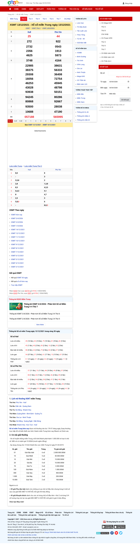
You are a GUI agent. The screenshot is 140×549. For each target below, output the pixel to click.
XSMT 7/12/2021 (17, 252)
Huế (29, 32)
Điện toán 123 (82, 84)
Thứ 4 (103, 27)
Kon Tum (29, 425)
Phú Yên (58, 32)
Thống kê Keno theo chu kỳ (114, 512)
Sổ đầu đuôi (87, 9)
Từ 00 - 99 (81, 39)
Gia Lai (18, 417)
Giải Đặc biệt (81, 43)
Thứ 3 (103, 42)
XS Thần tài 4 (106, 61)
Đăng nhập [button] (127, 3)
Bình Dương (81, 56)
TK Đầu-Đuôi (81, 27)
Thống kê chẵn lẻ (83, 120)
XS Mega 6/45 (106, 23)
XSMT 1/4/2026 (17, 226)
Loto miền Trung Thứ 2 (33, 166)
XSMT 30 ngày (22, 278)
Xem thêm (40, 325)
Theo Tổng (81, 35)
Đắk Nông (37, 421)
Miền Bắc (80, 94)
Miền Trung (81, 98)
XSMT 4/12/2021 (17, 263)
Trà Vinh (80, 60)
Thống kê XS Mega (82, 108)
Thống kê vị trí (68, 512)
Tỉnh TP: (103, 94)
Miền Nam (80, 102)
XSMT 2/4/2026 (17, 222)
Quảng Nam (27, 406)
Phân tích (51, 9)
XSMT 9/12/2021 (17, 244)
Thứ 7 (103, 49)
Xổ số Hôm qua (81, 48)
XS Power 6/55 (106, 38)
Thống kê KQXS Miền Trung (20, 299)
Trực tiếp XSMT (16, 285)
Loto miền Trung (15, 166)
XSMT (31, 9)
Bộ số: (102, 73)
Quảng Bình (21, 414)
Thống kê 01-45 (83, 112)
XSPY (29, 293)
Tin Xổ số (99, 9)
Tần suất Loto (82, 31)
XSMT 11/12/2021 (18, 237)
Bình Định (30, 414)
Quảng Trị (38, 414)
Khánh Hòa (27, 410)
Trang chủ (11, 512)
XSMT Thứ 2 (36, 28)
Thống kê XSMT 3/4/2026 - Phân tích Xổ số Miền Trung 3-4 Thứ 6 (34, 314)
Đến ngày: (104, 88)
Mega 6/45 (81, 76)
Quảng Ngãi (28, 421)
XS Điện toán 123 (107, 57)
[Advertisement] (40, 147)
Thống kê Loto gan (81, 512)
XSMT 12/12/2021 (34, 125)
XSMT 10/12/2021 (18, 241)
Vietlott (40, 9)
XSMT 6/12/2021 (17, 256)
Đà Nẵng (19, 410)
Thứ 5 (103, 46)
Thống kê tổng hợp (96, 512)
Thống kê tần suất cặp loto (27, 515)
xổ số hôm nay (22, 281)
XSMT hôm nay (16, 215)
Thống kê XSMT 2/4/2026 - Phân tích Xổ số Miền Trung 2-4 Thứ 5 (34, 319)
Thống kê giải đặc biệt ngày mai (49, 515)
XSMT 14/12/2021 (49, 125)
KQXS (15, 291)
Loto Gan (80, 23)
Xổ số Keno (49, 512)
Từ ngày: (103, 82)
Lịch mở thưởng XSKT (21, 399)
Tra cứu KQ (74, 9)
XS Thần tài (81, 80)
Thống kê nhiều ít (83, 116)
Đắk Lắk (18, 406)
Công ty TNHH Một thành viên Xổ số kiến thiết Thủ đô (61, 532)
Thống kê (62, 9)
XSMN (24, 9)
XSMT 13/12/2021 (48, 28)
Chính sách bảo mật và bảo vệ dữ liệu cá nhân (22, 535)
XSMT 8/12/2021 (17, 248)
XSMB (16, 9)
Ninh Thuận (27, 417)
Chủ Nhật (104, 34)
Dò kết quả (125, 100)
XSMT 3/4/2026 (17, 218)
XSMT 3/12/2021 (17, 267)
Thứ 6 (103, 30)
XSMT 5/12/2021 (17, 259)
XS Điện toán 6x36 (108, 53)
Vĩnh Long (80, 64)
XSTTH (27, 291)
